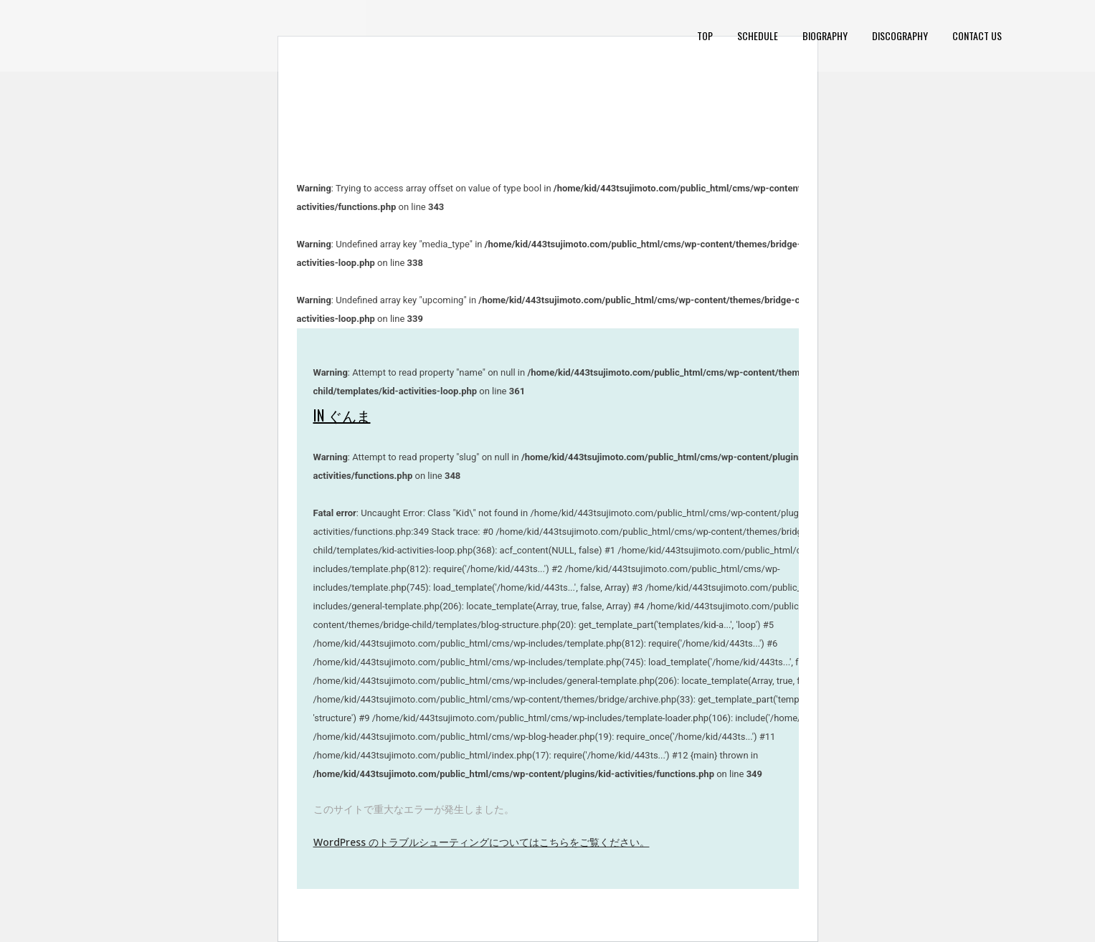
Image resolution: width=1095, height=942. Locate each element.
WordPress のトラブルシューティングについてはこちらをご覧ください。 (481, 842)
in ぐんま (342, 415)
